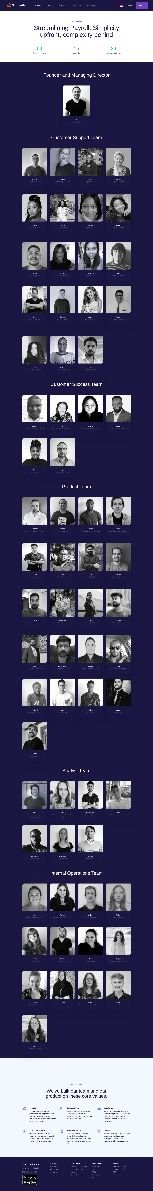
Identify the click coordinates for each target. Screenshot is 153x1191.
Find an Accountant (79, 1166)
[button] (122, 5)
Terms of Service (119, 1166)
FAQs (94, 1172)
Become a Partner (78, 1169)
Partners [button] (62, 5)
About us (54, 1169)
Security (116, 1175)
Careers (53, 1172)
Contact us (54, 1166)
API (93, 1178)
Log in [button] (129, 5)
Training (95, 1175)
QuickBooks (76, 1175)
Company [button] (91, 5)
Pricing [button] (50, 5)
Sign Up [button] (142, 5)
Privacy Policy (118, 1169)
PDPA (115, 1172)
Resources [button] (77, 5)
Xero (73, 1172)
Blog (94, 1169)
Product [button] (38, 5)
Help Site (95, 1166)
